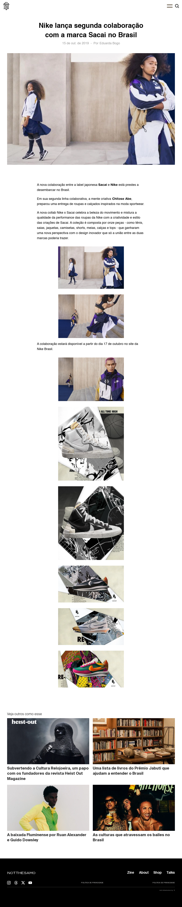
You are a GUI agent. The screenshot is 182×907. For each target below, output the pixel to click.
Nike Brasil (44, 349)
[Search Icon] (177, 6)
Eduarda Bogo (110, 43)
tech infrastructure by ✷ (167, 890)
